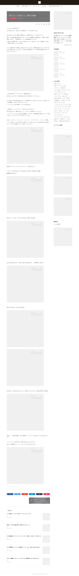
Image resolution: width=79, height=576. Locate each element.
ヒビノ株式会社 (57, 224)
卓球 (60, 110)
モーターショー (57, 108)
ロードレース (57, 112)
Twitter (56, 121)
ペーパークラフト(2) (9, 486)
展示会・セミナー (66, 100)
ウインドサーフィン (58, 116)
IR (64, 98)
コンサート (57, 106)
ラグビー (64, 112)
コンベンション (66, 108)
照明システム (57, 94)
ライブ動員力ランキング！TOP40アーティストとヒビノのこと (19, 513)
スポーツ (64, 106)
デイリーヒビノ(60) (15, 486)
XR (69, 106)
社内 (56, 102)
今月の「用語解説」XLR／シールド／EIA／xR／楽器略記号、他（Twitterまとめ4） (23, 558)
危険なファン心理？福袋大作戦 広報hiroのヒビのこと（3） (18, 524)
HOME (17, 6)
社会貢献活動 (57, 100)
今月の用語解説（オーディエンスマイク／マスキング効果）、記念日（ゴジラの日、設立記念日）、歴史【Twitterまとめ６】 (31, 536)
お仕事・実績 (57, 98)
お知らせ (45, 6)
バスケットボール (58, 114)
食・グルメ (61, 102)
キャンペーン (57, 96)
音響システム (57, 83)
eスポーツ (66, 116)
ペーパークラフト (13, 18)
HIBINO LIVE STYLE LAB (65, 121)
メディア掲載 (65, 94)
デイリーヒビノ (36, 6)
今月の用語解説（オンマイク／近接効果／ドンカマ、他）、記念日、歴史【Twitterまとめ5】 (25, 547)
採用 (68, 98)
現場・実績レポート (26, 6)
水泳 (55, 110)
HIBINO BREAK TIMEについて (56, 6)
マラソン (66, 110)
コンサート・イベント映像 (59, 87)
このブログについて (67, 44)
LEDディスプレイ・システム (60, 85)
